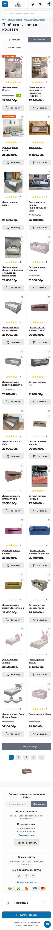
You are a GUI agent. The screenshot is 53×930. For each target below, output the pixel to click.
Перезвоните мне (26, 835)
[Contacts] (41, 4)
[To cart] (13, 108)
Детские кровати (14, 20)
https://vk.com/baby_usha (33, 876)
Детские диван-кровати (34, 20)
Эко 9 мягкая (35, 147)
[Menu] (5, 4)
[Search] (5, 13)
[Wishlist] (22, 57)
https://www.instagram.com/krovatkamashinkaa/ (19, 876)
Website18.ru (34, 923)
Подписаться (39, 804)
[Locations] (32, 4)
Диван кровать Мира (40, 714)
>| (41, 757)
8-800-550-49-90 (28, 828)
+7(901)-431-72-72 (28, 831)
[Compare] (22, 62)
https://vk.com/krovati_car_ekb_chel (26, 876)
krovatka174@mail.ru (26, 882)
